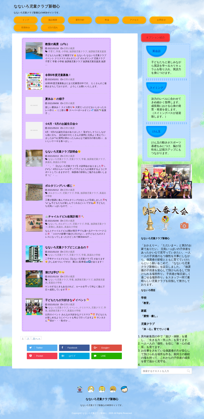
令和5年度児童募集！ (58, 75)
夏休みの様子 (54, 98)
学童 (58, 51)
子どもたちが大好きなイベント (67, 300)
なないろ (52, 224)
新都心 (52, 227)
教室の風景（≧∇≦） (57, 44)
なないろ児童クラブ (58, 159)
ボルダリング (64, 224)
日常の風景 (69, 48)
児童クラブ (74, 159)
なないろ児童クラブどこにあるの (67, 247)
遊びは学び (54, 272)
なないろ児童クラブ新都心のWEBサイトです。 (102, 405)
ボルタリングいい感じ (60, 185)
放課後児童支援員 (97, 51)
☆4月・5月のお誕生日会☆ (61, 123)
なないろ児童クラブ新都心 (37, 6)
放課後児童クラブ (78, 51)
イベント (73, 307)
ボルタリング (54, 193)
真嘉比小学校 (59, 162)
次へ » (36, 338)
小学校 (65, 51)
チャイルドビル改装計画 (64, 216)
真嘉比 (48, 162)
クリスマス (84, 307)
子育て (51, 51)
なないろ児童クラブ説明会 (63, 151)
